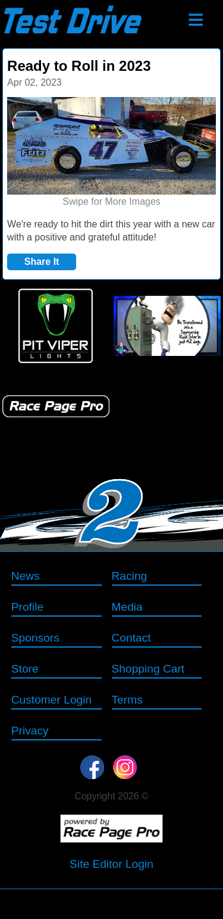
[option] (111, 153)
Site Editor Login (111, 864)
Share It (41, 262)
